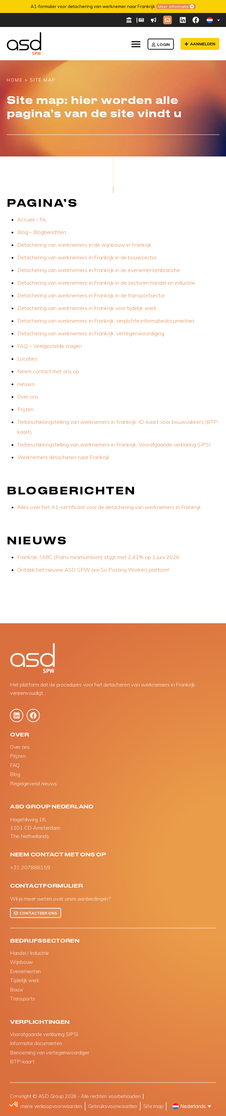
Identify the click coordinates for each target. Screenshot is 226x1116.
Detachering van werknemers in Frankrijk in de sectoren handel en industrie (106, 282)
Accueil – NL (32, 219)
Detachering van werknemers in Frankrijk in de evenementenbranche (98, 270)
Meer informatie (155, 6)
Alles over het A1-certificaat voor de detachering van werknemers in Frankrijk (109, 507)
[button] (14, 1105)
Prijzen (25, 409)
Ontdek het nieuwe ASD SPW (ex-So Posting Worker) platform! (93, 569)
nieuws (26, 384)
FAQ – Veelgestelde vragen (49, 346)
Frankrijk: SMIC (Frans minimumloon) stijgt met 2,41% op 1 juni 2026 (98, 557)
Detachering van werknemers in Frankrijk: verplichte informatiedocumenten (105, 320)
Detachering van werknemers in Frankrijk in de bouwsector (87, 257)
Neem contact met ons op (48, 371)
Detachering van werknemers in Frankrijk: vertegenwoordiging (90, 333)
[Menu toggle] (136, 44)
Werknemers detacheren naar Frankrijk (63, 457)
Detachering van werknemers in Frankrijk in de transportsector (91, 295)
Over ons (28, 396)
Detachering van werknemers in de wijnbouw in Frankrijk (84, 244)
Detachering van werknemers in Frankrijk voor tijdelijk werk (87, 308)
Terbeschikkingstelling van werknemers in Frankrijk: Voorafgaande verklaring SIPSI (113, 444)
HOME (15, 80)
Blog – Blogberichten (41, 232)
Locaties (27, 358)
